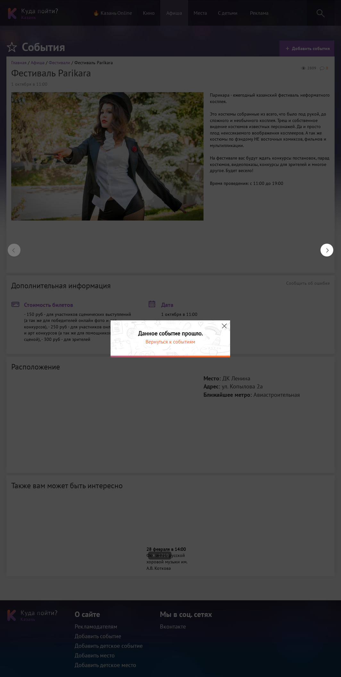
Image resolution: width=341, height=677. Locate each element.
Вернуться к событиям (170, 341)
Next (323, 247)
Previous (11, 247)
